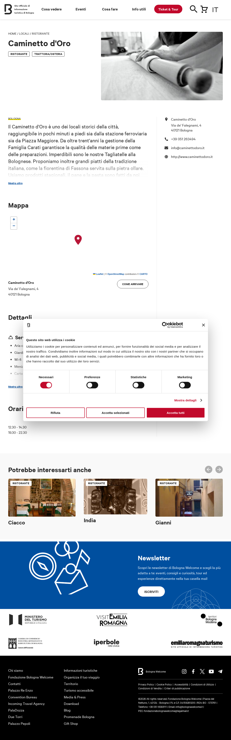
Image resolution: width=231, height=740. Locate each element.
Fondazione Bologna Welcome (30, 677)
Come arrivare (132, 284)
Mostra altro (15, 183)
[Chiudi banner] (203, 325)
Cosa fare (110, 9)
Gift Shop (71, 723)
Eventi (81, 9)
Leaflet (98, 274)
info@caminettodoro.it (188, 147)
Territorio (71, 683)
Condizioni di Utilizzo (202, 684)
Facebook (193, 671)
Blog (67, 710)
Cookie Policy (164, 684)
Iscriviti (151, 591)
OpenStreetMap (115, 274)
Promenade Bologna (79, 716)
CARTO (143, 274)
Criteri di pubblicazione (177, 688)
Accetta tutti (176, 412)
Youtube (211, 671)
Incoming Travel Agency (26, 703)
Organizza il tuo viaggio (82, 677)
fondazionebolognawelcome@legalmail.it (166, 711)
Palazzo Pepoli (19, 723)
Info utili (139, 9)
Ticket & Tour (168, 9)
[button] (78, 240)
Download (71, 703)
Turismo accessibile (79, 690)
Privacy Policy (146, 684)
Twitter (202, 671)
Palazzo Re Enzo (20, 690)
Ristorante (40, 33)
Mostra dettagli (185, 400)
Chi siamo (15, 670)
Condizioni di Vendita (150, 688)
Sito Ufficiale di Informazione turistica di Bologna (24, 9)
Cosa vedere (51, 9)
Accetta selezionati (115, 412)
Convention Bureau (22, 696)
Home (12, 33)
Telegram (220, 671)
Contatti (14, 683)
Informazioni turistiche (80, 670)
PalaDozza (16, 710)
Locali (24, 33)
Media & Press (75, 696)
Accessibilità (181, 684)
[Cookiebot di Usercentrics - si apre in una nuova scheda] (165, 325)
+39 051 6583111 (157, 706)
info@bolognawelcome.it (189, 706)
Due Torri (15, 716)
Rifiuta (55, 412)
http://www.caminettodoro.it (192, 156)
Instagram (184, 671)
